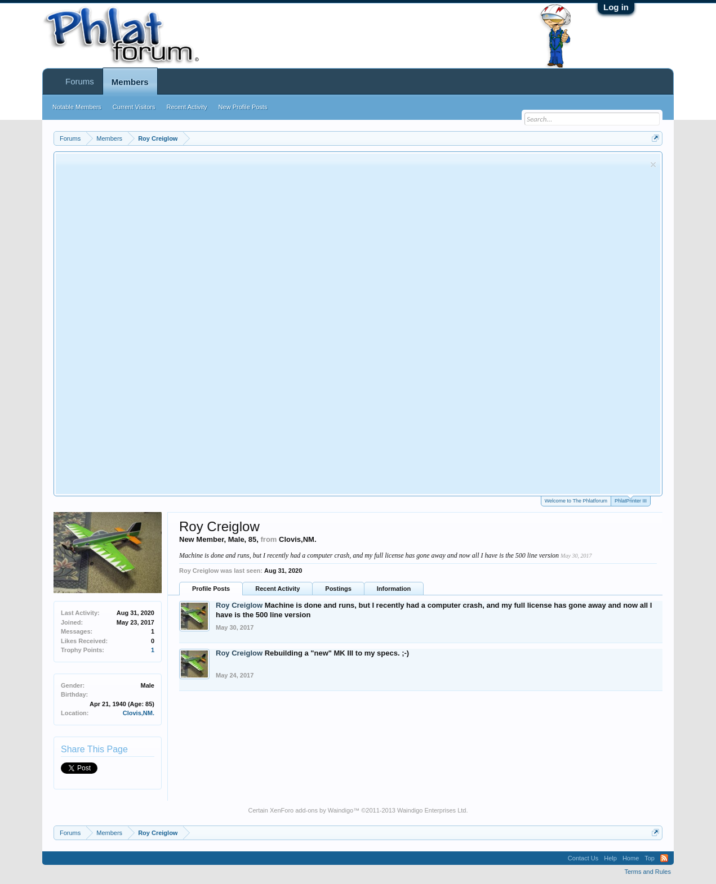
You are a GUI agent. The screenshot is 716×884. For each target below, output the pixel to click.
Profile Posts (211, 588)
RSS (664, 858)
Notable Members (76, 107)
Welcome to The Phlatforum (576, 501)
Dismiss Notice (653, 164)
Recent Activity (277, 588)
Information (394, 588)
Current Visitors (134, 107)
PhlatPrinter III (631, 500)
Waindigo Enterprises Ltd (431, 810)
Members (130, 82)
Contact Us (583, 858)
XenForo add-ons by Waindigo (311, 810)
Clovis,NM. (138, 713)
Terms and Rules (647, 871)
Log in (616, 7)
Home (630, 858)
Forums (79, 81)
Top (649, 858)
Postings (338, 588)
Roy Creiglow (239, 605)
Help (610, 858)
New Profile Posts (243, 107)
